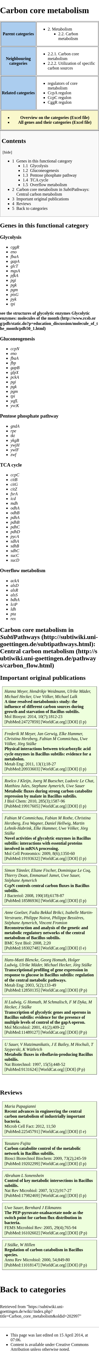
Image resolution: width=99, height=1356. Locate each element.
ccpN (15, 349)
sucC (15, 555)
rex (13, 618)
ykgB (15, 440)
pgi (13, 280)
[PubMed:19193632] (22, 858)
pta (13, 614)
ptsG (14, 294)
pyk (13, 299)
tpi (13, 304)
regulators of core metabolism (63, 85)
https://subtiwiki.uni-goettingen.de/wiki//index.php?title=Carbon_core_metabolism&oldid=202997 (40, 1311)
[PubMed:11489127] (22, 1032)
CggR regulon (60, 102)
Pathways (20, 637)
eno (14, 252)
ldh (13, 609)
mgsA (15, 271)
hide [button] (7, 152)
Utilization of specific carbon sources (71, 65)
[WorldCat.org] (54, 722)
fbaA (14, 256)
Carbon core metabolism (63, 56)
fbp (13, 363)
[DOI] (73, 722)
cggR (15, 247)
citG (14, 484)
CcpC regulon (59, 97)
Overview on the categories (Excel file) (54, 117)
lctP (14, 604)
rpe (13, 431)
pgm (14, 290)
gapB (15, 367)
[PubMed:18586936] (22, 900)
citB (14, 479)
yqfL (14, 401)
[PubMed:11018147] (22, 1265)
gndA (15, 426)
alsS (14, 595)
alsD (14, 585)
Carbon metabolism (68, 36)
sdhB (15, 546)
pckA (15, 377)
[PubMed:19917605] (22, 806)
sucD (15, 560)
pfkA (14, 275)
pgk (14, 285)
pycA (15, 536)
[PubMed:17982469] (22, 1195)
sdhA (15, 541)
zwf (13, 454)
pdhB (15, 522)
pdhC (15, 527)
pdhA (15, 517)
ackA (15, 580)
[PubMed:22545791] (22, 1131)
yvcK (15, 405)
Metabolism (62, 29)
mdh (14, 503)
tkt (13, 435)
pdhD (15, 531)
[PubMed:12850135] (22, 990)
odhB (15, 513)
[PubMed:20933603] (22, 769)
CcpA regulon (59, 93)
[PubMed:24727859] (22, 722)
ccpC (15, 475)
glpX (14, 372)
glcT (14, 266)
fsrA (14, 494)
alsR (14, 590)
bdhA (15, 599)
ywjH (15, 445)
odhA (15, 508)
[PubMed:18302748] (22, 948)
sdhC (15, 550)
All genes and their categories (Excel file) (55, 122)
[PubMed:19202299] (22, 1163)
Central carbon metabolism (37, 651)
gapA (15, 261)
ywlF (15, 450)
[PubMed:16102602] (22, 1233)
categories (48, 1289)
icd (13, 498)
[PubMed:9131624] (20, 1069)
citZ (14, 489)
